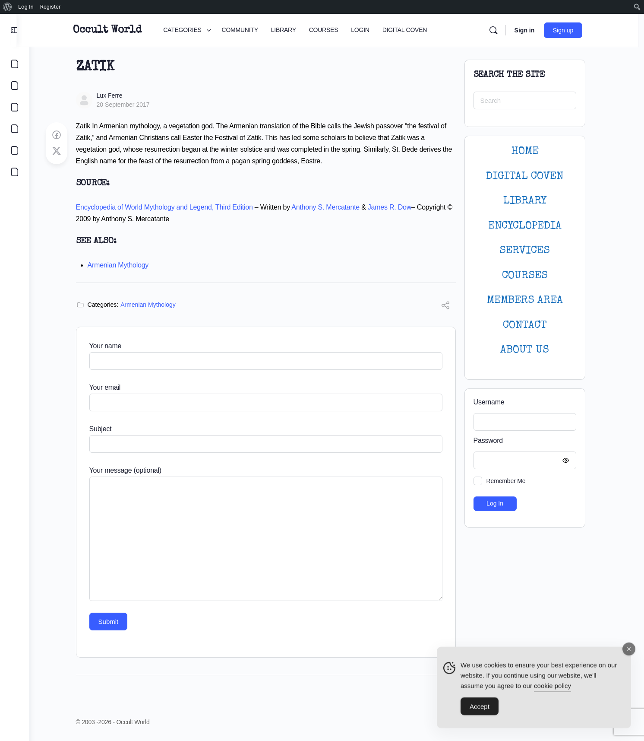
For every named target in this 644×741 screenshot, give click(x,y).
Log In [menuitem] (26, 6)
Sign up (572, 30)
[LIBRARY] (14, 107)
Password (529, 441)
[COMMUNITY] (14, 85)
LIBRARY (530, 201)
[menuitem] (7, 7)
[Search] (502, 30)
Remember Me (512, 480)
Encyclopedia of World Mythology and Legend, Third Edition (170, 207)
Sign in (533, 30)
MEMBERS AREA (531, 300)
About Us (531, 350)
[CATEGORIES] (14, 64)
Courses (531, 275)
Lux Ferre (116, 95)
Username (495, 402)
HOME (531, 151)
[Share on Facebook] (62, 135)
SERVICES (531, 250)
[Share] (451, 306)
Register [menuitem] (50, 6)
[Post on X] (62, 151)
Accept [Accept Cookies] (479, 709)
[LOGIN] (14, 150)
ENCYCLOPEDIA (531, 226)
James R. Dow (395, 207)
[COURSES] (14, 129)
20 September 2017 (129, 104)
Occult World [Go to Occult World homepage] (116, 30)
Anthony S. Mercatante (332, 207)
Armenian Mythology (124, 265)
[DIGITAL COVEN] (14, 172)
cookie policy (552, 688)
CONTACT (531, 325)
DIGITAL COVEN (531, 176)
